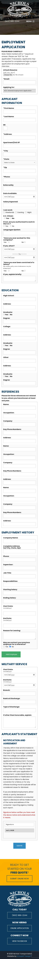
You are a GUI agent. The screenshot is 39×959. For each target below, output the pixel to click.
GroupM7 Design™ (24, 956)
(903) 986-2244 (12, 21)
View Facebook (19, 941)
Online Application (19, 928)
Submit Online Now (19, 878)
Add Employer (11, 654)
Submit (19, 845)
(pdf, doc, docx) (19, 74)
